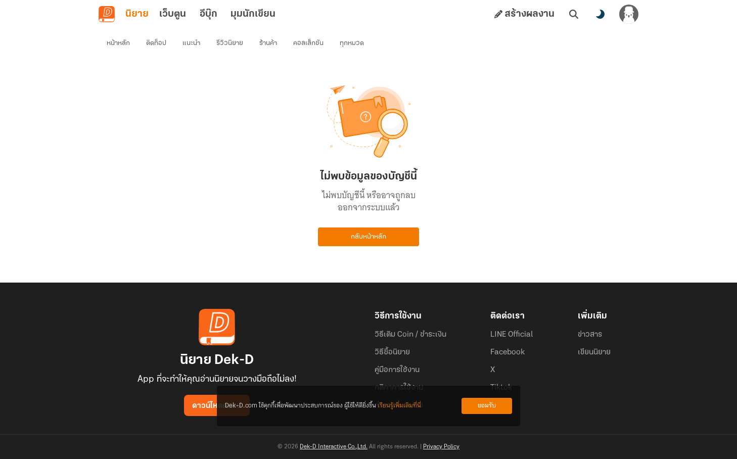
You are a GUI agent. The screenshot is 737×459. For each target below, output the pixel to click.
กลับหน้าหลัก (368, 237)
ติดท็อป (156, 43)
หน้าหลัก (118, 43)
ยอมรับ (487, 405)
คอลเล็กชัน (308, 43)
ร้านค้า (268, 43)
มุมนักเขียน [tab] (253, 14)
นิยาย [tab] (137, 14)
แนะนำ (191, 43)
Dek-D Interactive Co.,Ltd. (333, 447)
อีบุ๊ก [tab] (208, 14)
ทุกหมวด (352, 43)
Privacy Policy (441, 447)
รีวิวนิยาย (229, 43)
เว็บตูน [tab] (172, 14)
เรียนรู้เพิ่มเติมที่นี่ (399, 405)
